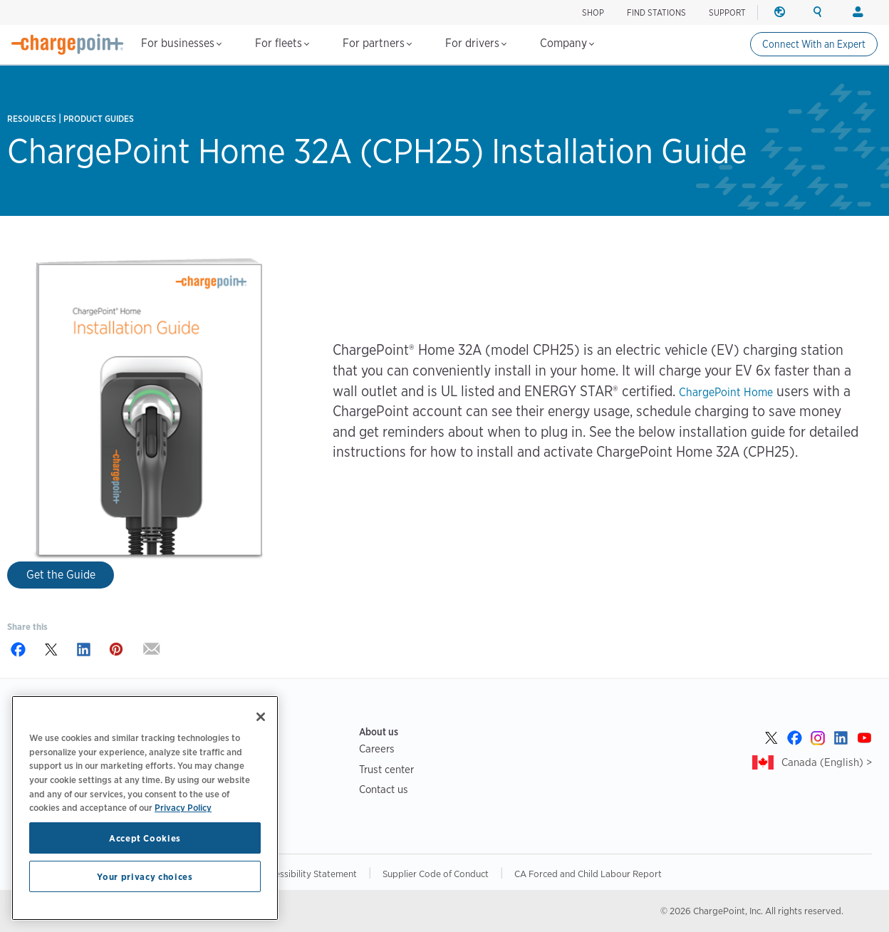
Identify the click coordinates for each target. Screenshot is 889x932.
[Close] (260, 716)
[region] (145, 808)
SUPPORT (727, 12)
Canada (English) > (826, 762)
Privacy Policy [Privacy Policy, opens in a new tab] (183, 807)
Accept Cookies (145, 838)
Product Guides (98, 118)
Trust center (386, 769)
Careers (377, 748)
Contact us (383, 789)
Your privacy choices (144, 876)
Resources (31, 118)
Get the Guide (60, 574)
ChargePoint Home (726, 392)
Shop (593, 12)
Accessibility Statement (308, 873)
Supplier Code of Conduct (436, 873)
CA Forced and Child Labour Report (588, 873)
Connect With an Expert (813, 44)
